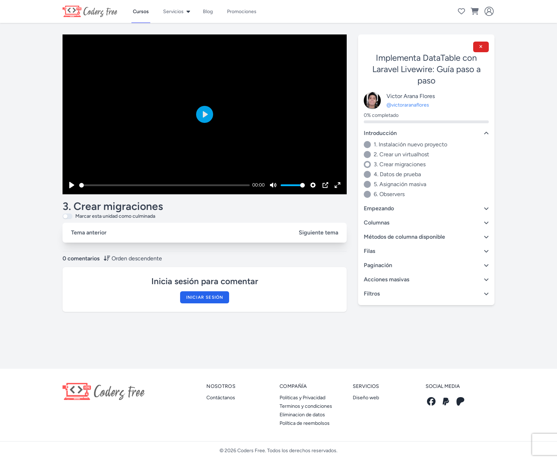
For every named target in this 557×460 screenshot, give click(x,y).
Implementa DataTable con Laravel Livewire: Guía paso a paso (426, 69)
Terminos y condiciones (306, 406)
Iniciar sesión (204, 297)
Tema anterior (89, 232)
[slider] (164, 185)
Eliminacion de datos (302, 415)
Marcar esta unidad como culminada (115, 216)
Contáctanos (220, 398)
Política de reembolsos (305, 423)
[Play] (71, 185)
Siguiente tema (318, 232)
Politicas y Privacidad (302, 398)
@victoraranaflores (407, 105)
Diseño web (366, 398)
